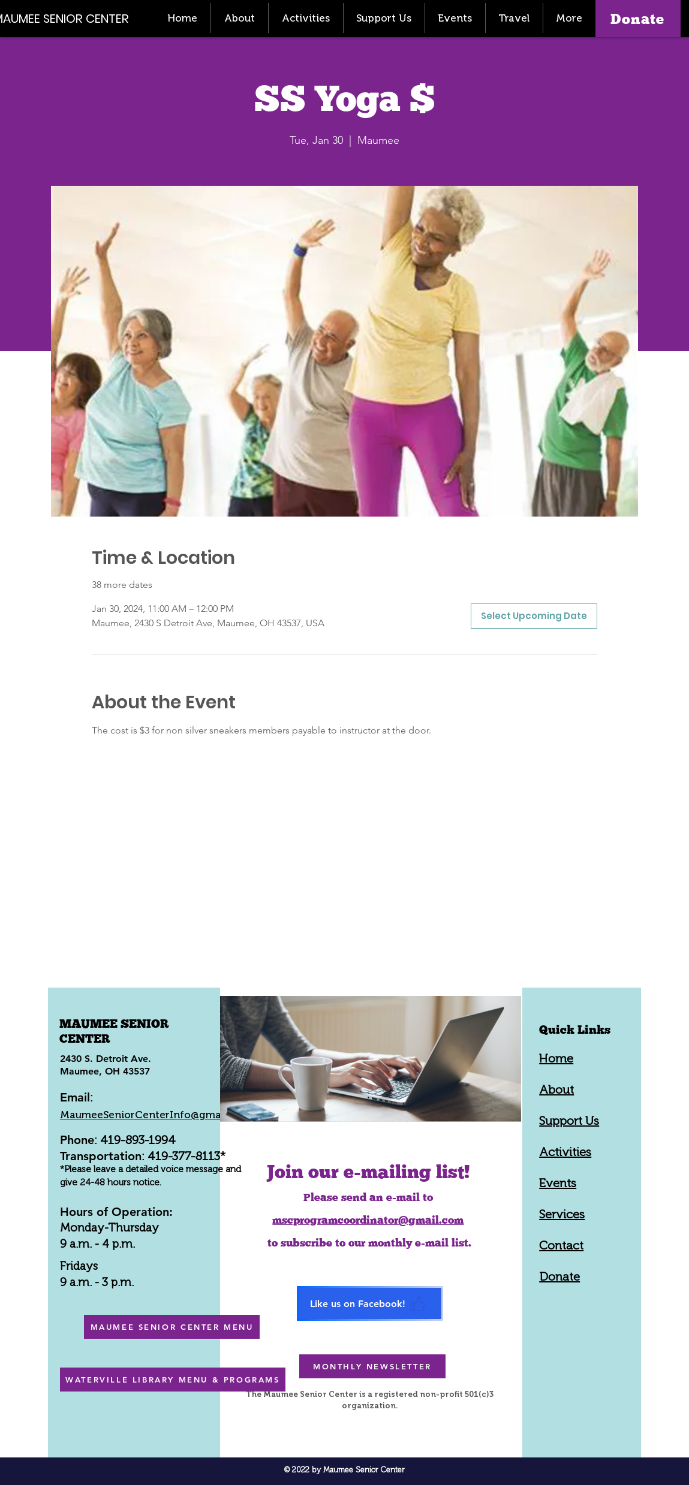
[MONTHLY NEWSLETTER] (372, 1366)
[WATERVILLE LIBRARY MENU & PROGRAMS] (172, 1380)
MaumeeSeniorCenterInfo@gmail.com (155, 1115)
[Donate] (638, 18)
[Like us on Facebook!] (370, 1303)
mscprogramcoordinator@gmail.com (368, 1220)
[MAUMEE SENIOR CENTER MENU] (172, 1327)
